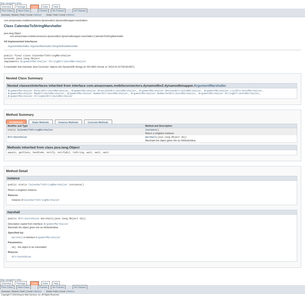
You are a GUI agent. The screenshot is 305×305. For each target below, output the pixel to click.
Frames (43, 10)
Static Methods (40, 125)
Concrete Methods (98, 125)
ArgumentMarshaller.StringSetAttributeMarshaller (40, 99)
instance (150, 133)
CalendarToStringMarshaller (35, 133)
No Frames (58, 10)
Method (37, 15)
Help (55, 6)
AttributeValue (17, 140)
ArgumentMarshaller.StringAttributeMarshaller (54, 46)
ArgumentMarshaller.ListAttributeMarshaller (233, 93)
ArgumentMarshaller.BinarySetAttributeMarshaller (103, 93)
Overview (6, 6)
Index (45, 6)
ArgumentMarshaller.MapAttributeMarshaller (36, 96)
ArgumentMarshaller (18, 46)
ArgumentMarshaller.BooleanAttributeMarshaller (170, 93)
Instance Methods (68, 125)
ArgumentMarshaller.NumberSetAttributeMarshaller (163, 96)
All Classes (80, 10)
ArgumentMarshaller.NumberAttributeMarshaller (97, 96)
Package (20, 6)
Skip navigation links (10, 3)
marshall (150, 140)
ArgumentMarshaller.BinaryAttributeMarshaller (38, 93)
